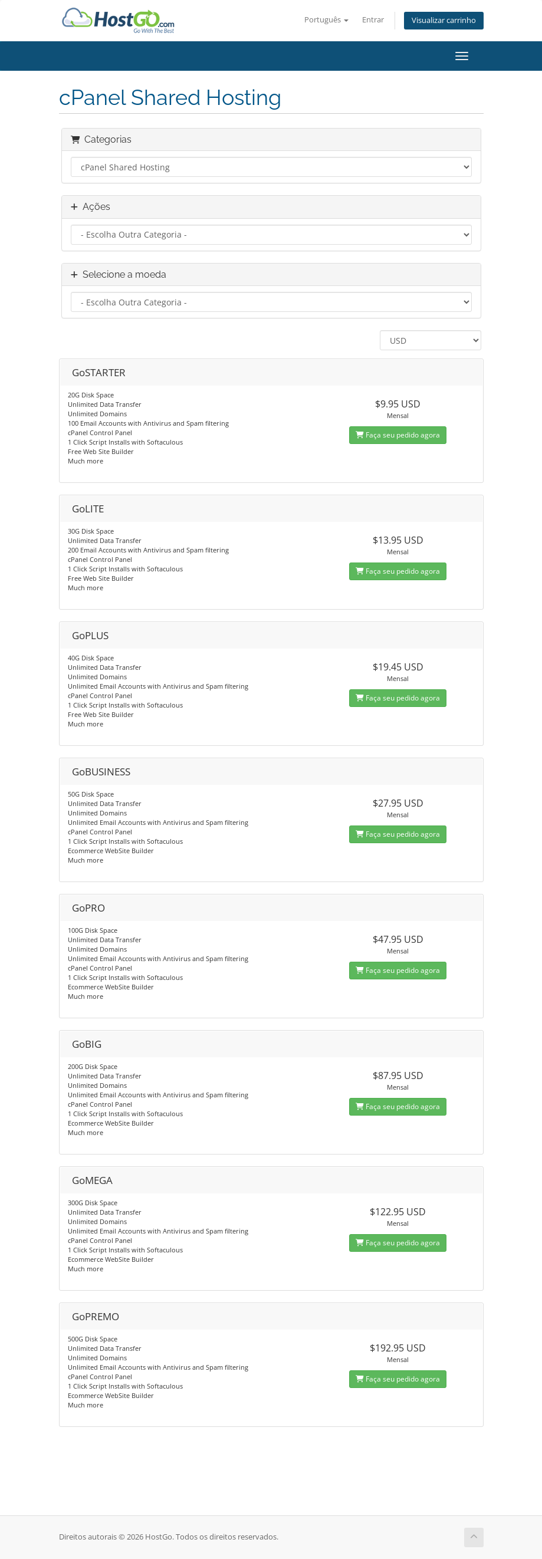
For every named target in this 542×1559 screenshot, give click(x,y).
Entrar (373, 20)
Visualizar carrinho (444, 20)
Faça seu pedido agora (398, 435)
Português (326, 20)
